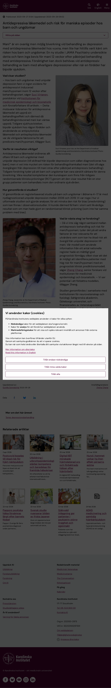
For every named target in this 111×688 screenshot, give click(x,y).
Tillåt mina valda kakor (55, 367)
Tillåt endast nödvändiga (55, 359)
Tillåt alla (55, 374)
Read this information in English (20, 352)
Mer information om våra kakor (20, 349)
